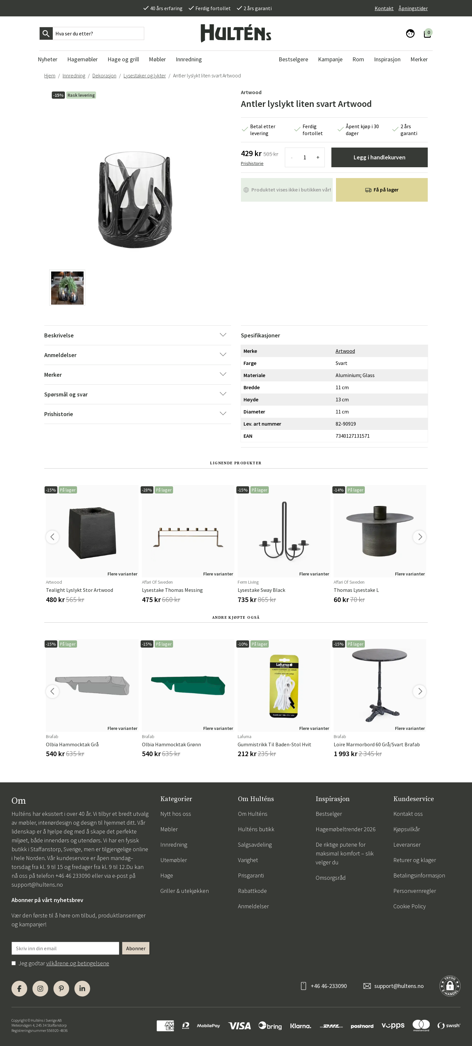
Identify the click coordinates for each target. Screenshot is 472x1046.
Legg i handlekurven (379, 157)
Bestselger (329, 813)
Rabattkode (252, 891)
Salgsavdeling (255, 844)
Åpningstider (413, 8)
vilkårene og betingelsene (77, 963)
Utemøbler (173, 860)
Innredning (74, 75)
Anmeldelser (253, 906)
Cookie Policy (409, 906)
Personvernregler (414, 891)
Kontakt (384, 8)
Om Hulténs (252, 813)
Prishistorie (252, 163)
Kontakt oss (408, 813)
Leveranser (407, 844)
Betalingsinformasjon (419, 875)
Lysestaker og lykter (145, 75)
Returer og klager (414, 860)
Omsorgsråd (331, 877)
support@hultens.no (37, 884)
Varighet (248, 860)
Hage (166, 875)
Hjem (49, 75)
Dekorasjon (104, 75)
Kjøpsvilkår (406, 829)
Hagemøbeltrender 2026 (346, 829)
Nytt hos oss (175, 813)
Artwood (251, 92)
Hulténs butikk (256, 829)
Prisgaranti (251, 875)
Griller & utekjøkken (184, 891)
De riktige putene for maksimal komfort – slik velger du (345, 853)
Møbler (169, 829)
